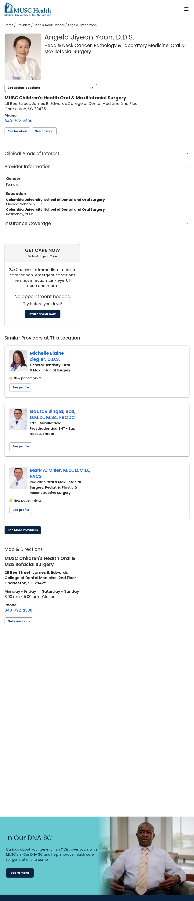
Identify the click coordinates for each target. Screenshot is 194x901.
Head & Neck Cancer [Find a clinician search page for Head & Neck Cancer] (49, 25)
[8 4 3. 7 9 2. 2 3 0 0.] (18, 121)
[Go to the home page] (28, 9)
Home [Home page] (9, 25)
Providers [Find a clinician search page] (23, 25)
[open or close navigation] (186, 9)
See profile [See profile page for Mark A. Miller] (21, 510)
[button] (51, 88)
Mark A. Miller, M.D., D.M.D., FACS (60, 473)
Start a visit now (42, 314)
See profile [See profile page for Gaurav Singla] (21, 446)
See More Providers (23, 530)
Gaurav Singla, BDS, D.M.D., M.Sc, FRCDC (52, 414)
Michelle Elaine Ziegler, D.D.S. (47, 356)
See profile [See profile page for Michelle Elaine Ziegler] (21, 387)
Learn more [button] (20, 873)
